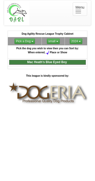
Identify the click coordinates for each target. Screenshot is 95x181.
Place (53, 52)
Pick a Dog (24, 41)
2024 (76, 41)
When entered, (36, 52)
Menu (81, 9)
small (53, 41)
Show (63, 52)
